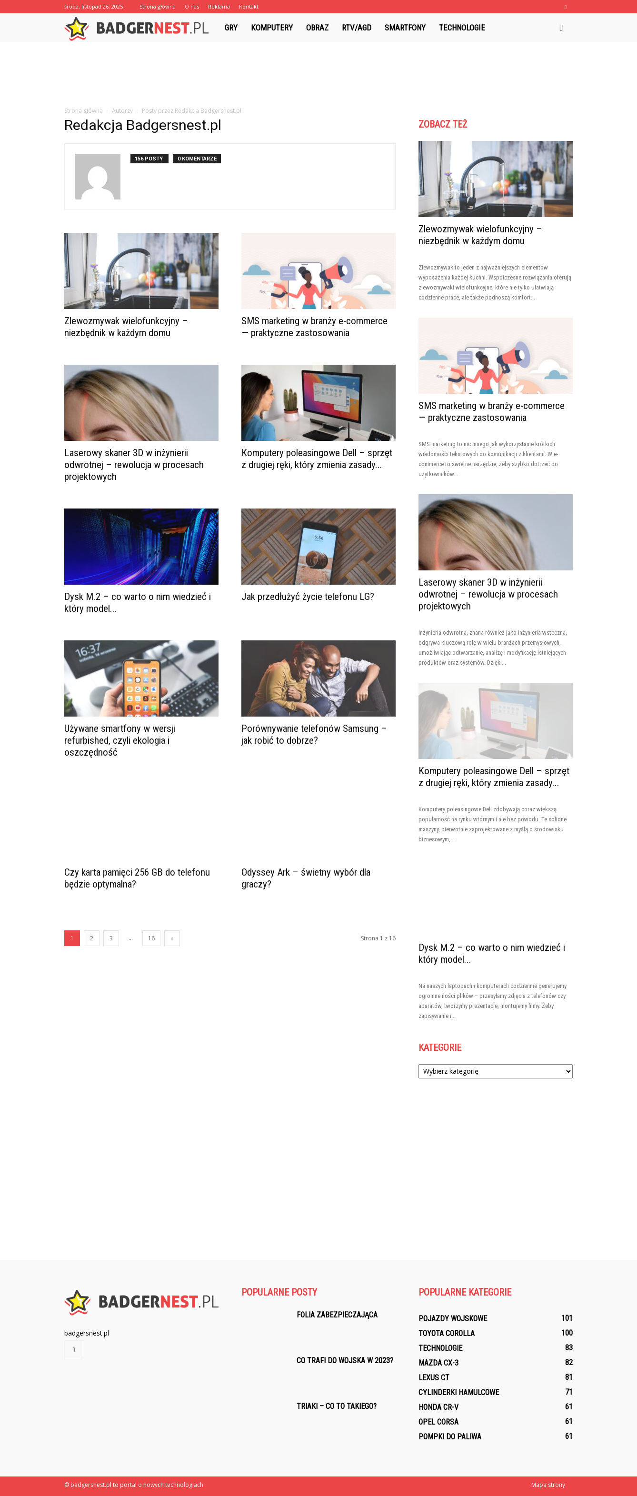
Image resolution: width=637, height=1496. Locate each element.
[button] (561, 27)
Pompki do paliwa (449, 1436)
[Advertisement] (318, 74)
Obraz (317, 27)
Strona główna (157, 6)
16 (151, 938)
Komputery (272, 27)
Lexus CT (433, 1377)
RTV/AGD (356, 27)
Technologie (462, 27)
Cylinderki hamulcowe (458, 1392)
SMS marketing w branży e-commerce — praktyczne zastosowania (314, 327)
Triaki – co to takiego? (337, 1406)
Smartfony (405, 27)
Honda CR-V (438, 1407)
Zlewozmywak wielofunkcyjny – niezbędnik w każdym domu (126, 327)
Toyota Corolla (446, 1333)
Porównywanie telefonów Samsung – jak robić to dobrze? (314, 734)
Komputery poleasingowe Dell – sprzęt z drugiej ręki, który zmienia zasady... (316, 458)
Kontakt (249, 6)
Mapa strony (548, 1485)
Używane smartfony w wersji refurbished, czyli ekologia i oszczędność (119, 740)
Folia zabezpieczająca (337, 1314)
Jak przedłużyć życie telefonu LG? (307, 596)
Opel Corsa (438, 1421)
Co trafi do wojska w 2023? (345, 1360)
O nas (192, 6)
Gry (231, 27)
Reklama (219, 6)
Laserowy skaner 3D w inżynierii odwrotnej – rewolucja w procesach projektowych (134, 464)
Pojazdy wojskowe (452, 1318)
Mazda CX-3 (438, 1362)
